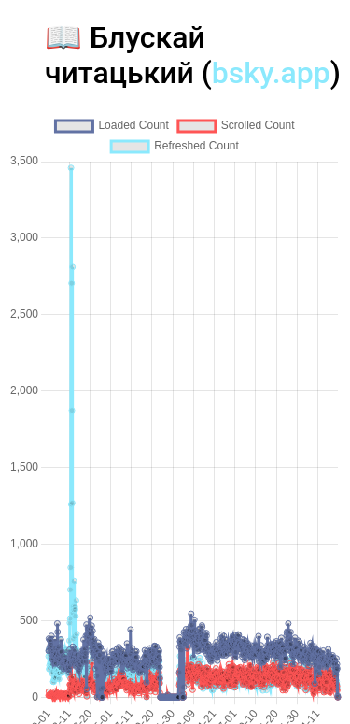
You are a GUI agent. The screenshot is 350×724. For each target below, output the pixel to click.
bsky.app (271, 73)
